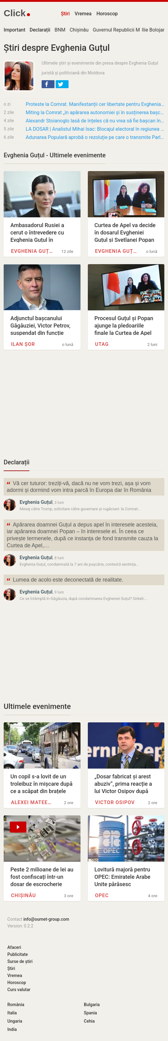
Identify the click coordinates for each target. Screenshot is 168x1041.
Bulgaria (92, 1004)
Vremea (83, 14)
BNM (59, 30)
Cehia (89, 1021)
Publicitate (17, 954)
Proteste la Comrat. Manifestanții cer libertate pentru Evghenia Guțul (95, 104)
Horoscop (107, 14)
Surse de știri (19, 961)
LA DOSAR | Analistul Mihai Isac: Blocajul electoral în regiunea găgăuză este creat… (95, 129)
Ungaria (14, 1021)
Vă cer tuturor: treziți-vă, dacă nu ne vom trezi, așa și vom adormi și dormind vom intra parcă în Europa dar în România (78, 486)
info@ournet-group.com (46, 919)
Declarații (16, 462)
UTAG (102, 344)
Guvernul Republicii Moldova (123, 30)
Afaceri (14, 947)
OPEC (102, 895)
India (12, 1029)
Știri (65, 14)
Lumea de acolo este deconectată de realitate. (64, 580)
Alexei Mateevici (32, 802)
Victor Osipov (115, 802)
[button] (48, 84)
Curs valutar (18, 989)
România (15, 1004)
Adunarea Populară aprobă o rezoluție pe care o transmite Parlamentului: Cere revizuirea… (95, 137)
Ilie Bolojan (154, 30)
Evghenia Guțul (32, 251)
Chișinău (79, 30)
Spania (90, 1012)
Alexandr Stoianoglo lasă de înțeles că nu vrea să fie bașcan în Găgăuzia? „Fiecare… (95, 121)
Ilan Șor (23, 344)
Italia (12, 1012)
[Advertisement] (84, 407)
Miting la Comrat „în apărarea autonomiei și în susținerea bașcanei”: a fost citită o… (95, 112)
